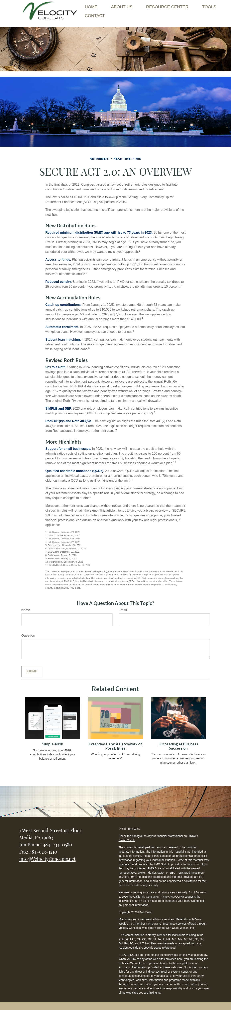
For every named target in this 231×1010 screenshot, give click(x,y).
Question (28, 635)
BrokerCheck (126, 840)
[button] (121, 6)
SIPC (158, 923)
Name (25, 610)
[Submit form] (31, 671)
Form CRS (133, 828)
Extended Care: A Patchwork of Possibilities (115, 746)
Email (123, 610)
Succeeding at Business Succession (178, 746)
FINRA (150, 923)
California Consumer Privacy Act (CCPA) (158, 896)
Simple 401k (52, 744)
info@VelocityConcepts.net (47, 859)
